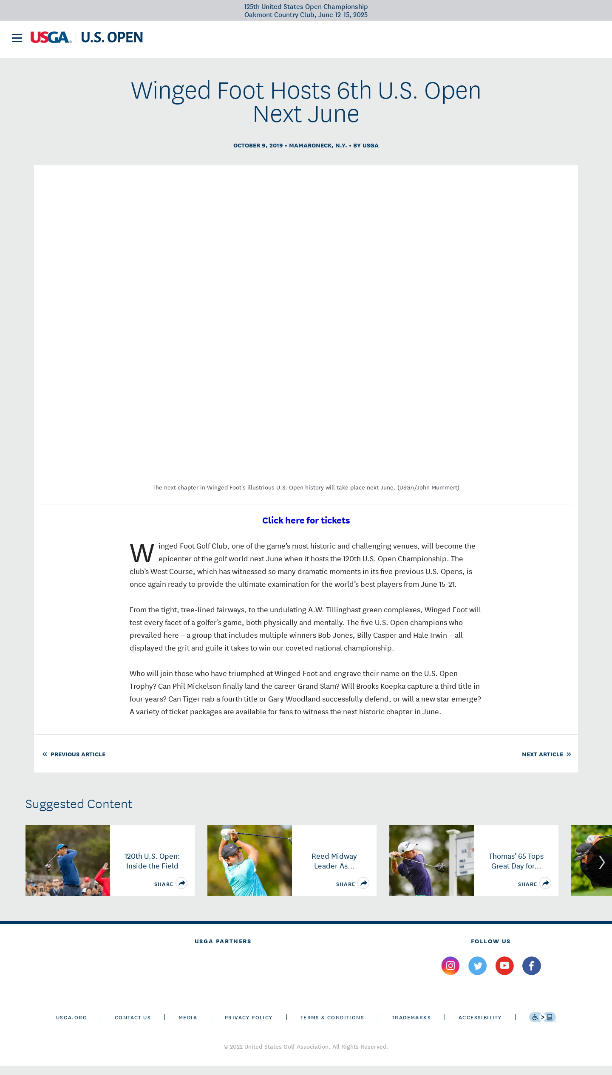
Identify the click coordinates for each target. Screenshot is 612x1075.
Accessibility (480, 1026)
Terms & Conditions (332, 1026)
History (361, 40)
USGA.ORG (71, 1026)
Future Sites (314, 40)
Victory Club (256, 40)
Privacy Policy (249, 1026)
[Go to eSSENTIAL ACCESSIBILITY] (542, 1026)
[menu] (17, 41)
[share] (181, 892)
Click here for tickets (306, 528)
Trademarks (411, 1026)
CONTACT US (133, 1026)
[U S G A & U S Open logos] (87, 41)
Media (187, 1026)
